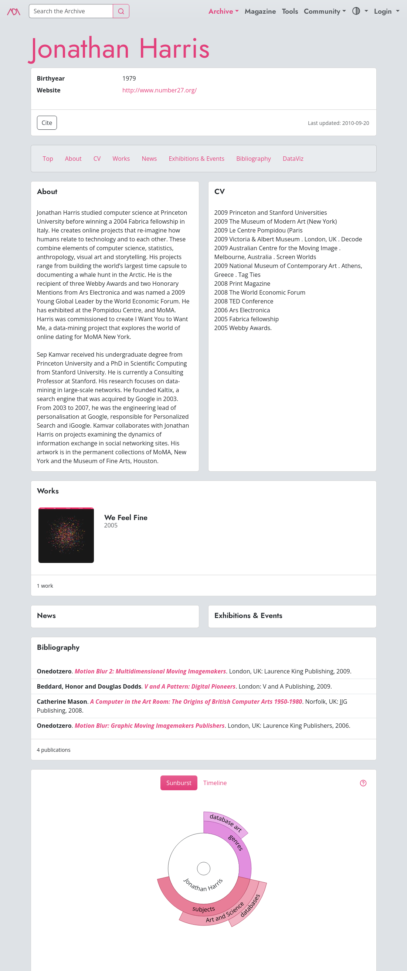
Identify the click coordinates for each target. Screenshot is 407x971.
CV (97, 159)
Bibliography (253, 159)
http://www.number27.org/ (159, 90)
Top (48, 159)
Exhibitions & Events (196, 159)
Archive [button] (220, 11)
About (73, 159)
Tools (290, 11)
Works (121, 159)
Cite (47, 123)
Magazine (260, 11)
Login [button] (384, 11)
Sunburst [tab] (178, 783)
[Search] (71, 11)
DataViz (293, 159)
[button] (360, 11)
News (149, 159)
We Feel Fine (125, 517)
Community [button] (322, 11)
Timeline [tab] (215, 783)
